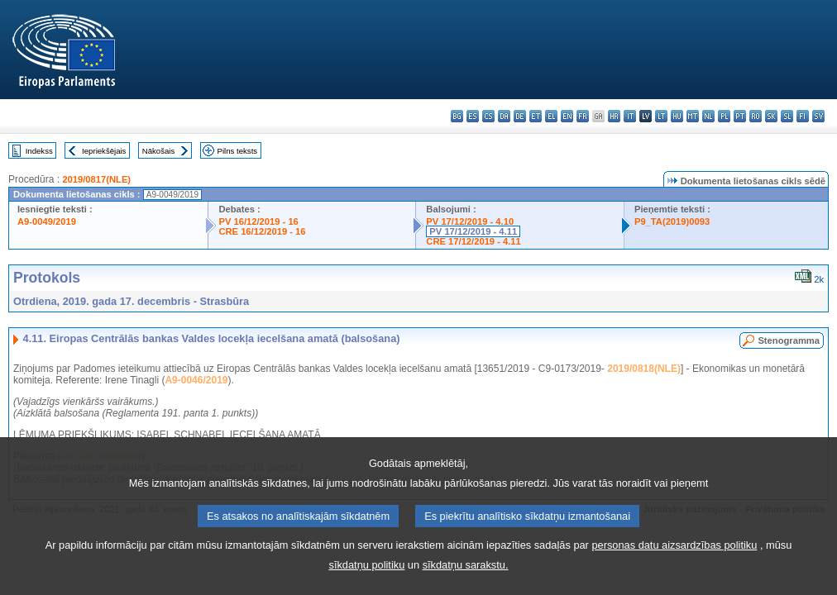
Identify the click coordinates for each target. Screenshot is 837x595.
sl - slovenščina (787, 116)
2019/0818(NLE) (644, 368)
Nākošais (158, 150)
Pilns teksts (238, 150)
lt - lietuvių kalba (661, 116)
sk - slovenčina (771, 116)
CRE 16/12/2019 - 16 (261, 231)
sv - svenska (818, 116)
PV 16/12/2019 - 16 (258, 221)
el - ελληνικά (551, 116)
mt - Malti (692, 116)
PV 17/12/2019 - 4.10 (470, 221)
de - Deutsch (520, 116)
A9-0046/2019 (196, 380)
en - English (567, 116)
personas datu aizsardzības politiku (674, 570)
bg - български (457, 116)
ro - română (755, 116)
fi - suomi (802, 116)
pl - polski (724, 116)
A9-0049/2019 (46, 221)
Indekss (39, 150)
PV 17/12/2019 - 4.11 (473, 231)
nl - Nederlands (708, 116)
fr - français (582, 116)
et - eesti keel (535, 116)
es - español (472, 116)
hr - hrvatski (614, 116)
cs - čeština (488, 116)
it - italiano (630, 116)
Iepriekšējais (104, 150)
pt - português (740, 116)
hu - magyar (677, 116)
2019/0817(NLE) (96, 179)
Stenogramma (789, 340)
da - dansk (504, 116)
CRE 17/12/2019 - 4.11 (473, 241)
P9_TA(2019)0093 (672, 221)
